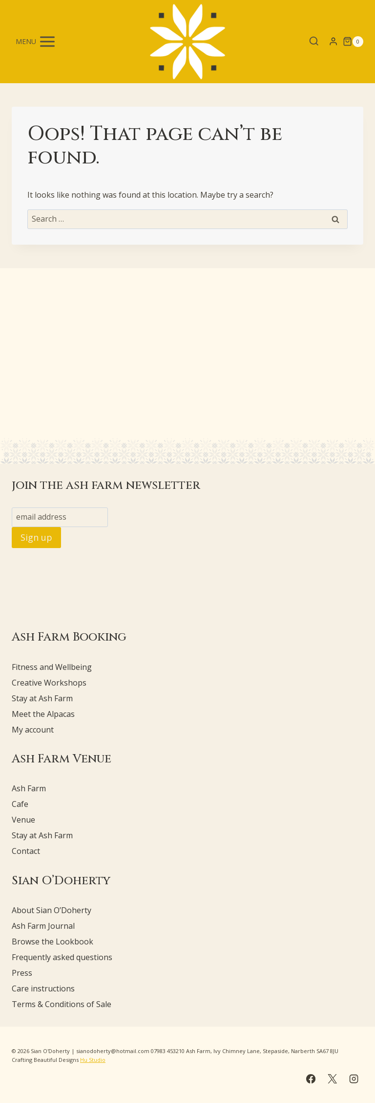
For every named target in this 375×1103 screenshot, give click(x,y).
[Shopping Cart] (353, 41)
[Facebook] (310, 1079)
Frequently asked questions (62, 957)
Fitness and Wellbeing (52, 667)
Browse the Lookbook (52, 941)
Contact (26, 851)
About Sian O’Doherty (51, 910)
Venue (23, 819)
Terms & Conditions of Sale (61, 1004)
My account (33, 729)
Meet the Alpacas (43, 714)
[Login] (333, 41)
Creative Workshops (49, 682)
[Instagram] (354, 1079)
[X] (332, 1079)
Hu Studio (92, 1059)
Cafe (20, 804)
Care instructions (43, 988)
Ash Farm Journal (43, 925)
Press (22, 972)
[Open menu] (36, 41)
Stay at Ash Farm (42, 698)
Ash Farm (29, 788)
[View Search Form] (314, 41)
